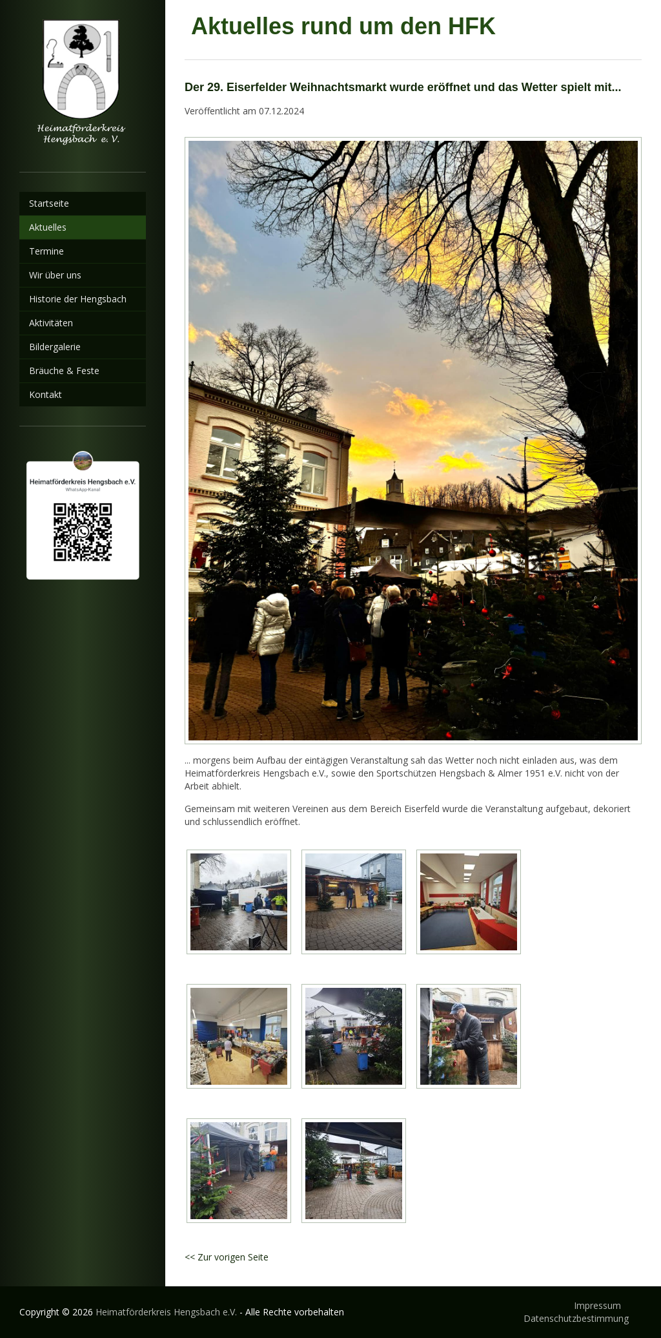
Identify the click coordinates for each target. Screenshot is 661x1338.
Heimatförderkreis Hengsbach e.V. (166, 1312)
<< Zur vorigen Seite (227, 1257)
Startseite (49, 203)
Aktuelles (47, 227)
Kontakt (45, 394)
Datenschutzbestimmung (576, 1318)
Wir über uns (55, 275)
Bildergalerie (55, 346)
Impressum (597, 1305)
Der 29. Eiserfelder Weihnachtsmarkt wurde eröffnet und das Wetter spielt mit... (403, 87)
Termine (46, 251)
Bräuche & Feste (64, 370)
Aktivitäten (51, 323)
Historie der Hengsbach (78, 299)
